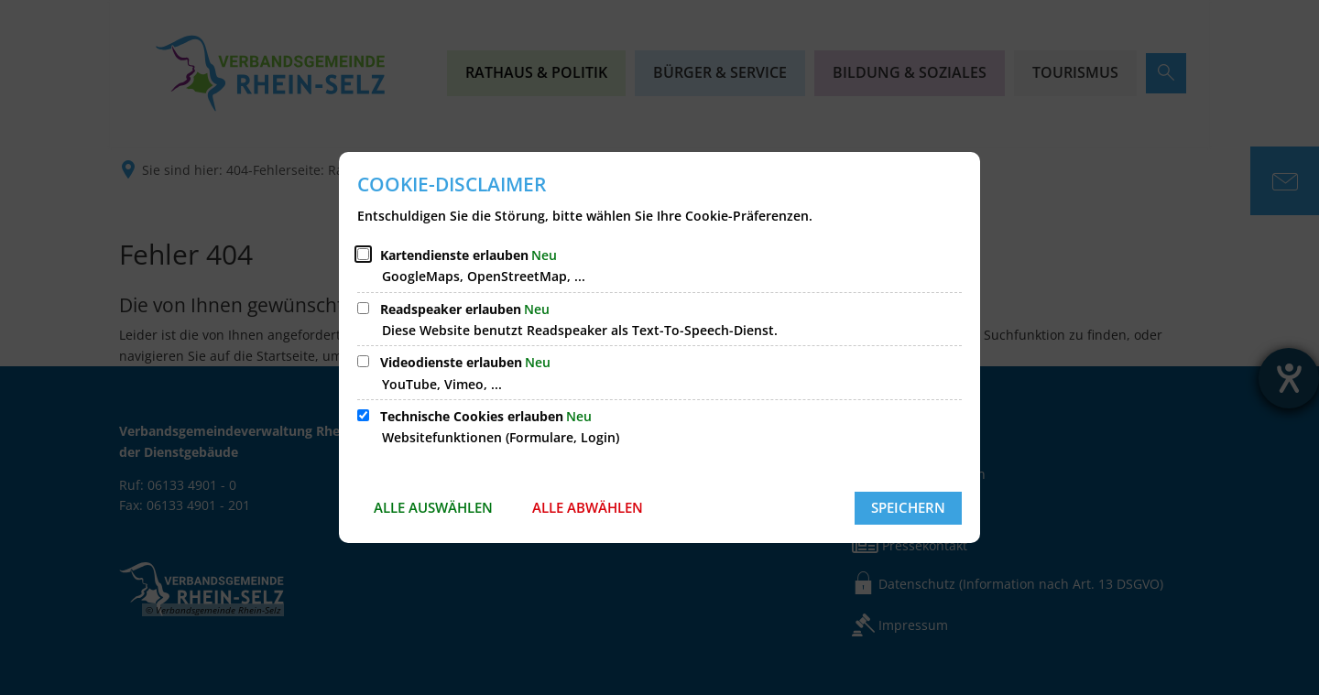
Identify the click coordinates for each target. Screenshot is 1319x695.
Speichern (908, 507)
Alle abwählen (587, 507)
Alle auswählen (433, 507)
